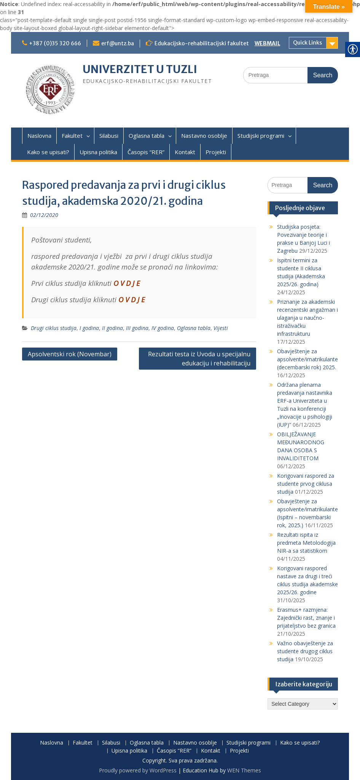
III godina (137, 328)
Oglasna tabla (146, 135)
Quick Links (307, 42)
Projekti (215, 152)
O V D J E (126, 283)
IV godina (162, 328)
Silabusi (108, 135)
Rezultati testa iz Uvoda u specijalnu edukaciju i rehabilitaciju (199, 358)
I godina (89, 328)
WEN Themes (244, 770)
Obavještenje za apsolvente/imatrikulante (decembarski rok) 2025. (307, 359)
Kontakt (185, 152)
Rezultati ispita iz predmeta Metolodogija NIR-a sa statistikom (306, 542)
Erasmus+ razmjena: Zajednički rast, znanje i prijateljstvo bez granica (306, 617)
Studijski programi (260, 135)
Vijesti (220, 328)
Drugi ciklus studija (53, 328)
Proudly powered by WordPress (138, 770)
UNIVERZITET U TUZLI (140, 69)
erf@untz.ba (117, 43)
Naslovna (39, 135)
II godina (112, 328)
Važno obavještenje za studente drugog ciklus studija (305, 651)
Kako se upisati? (48, 152)
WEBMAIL (267, 43)
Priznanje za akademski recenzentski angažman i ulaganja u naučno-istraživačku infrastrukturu (307, 317)
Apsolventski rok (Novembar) (70, 354)
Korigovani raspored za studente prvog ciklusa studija (305, 483)
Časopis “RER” (145, 152)
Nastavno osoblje (204, 135)
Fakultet (72, 135)
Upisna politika (98, 152)
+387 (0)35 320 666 (55, 43)
